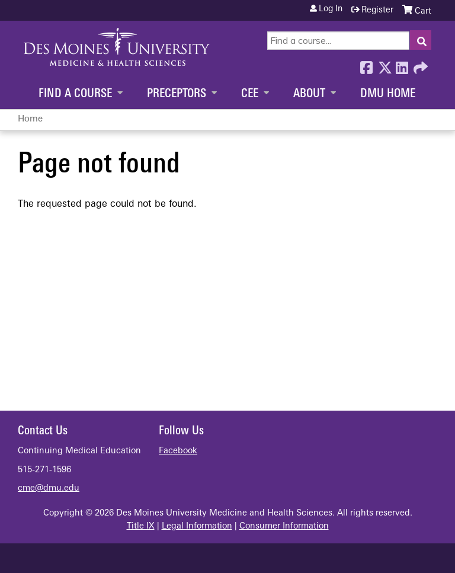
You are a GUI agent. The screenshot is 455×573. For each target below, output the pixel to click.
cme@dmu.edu (48, 488)
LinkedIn (402, 64)
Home (30, 119)
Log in (330, 9)
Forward (419, 64)
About (309, 94)
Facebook (366, 64)
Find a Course (75, 94)
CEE (249, 94)
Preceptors (176, 94)
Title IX (141, 526)
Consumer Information (284, 526)
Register (377, 10)
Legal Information (197, 526)
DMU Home (387, 94)
